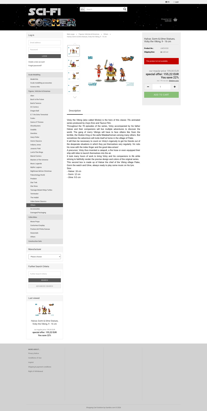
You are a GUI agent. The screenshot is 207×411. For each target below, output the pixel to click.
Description (75, 110)
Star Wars (34, 186)
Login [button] (176, 2)
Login (44, 56)
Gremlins (33, 133)
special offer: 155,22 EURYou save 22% (44, 333)
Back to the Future (37, 99)
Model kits (34, 79)
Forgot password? (35, 66)
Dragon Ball (34, 111)
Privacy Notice (33, 353)
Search (44, 280)
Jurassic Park (35, 149)
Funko (32, 118)
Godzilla (33, 130)
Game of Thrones (36, 122)
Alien (32, 96)
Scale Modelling (34, 75)
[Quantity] (161, 87)
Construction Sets (35, 241)
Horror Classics (36, 141)
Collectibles (32, 217)
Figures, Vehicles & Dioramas (39, 91)
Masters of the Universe (39, 160)
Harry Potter (34, 137)
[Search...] (82, 9)
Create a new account (36, 62)
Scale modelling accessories (41, 83)
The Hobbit (34, 198)
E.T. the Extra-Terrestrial (39, 115)
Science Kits (35, 87)
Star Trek (33, 182)
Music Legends (36, 164)
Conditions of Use (34, 358)
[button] (167, 2)
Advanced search (44, 286)
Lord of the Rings (36, 152)
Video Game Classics (38, 201)
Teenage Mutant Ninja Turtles (41, 190)
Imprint (31, 362)
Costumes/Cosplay (37, 225)
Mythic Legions (36, 167)
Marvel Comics (35, 156)
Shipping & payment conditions (39, 367)
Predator (33, 179)
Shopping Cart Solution (94, 407)
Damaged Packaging (38, 213)
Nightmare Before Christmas (41, 171)
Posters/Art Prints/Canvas (40, 229)
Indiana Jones (35, 145)
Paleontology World (37, 175)
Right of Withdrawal (35, 371)
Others (32, 205)
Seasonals (34, 233)
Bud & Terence (35, 103)
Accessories (35, 209)
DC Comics (34, 107)
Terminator (34, 194)
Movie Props (35, 222)
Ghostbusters (35, 126)
